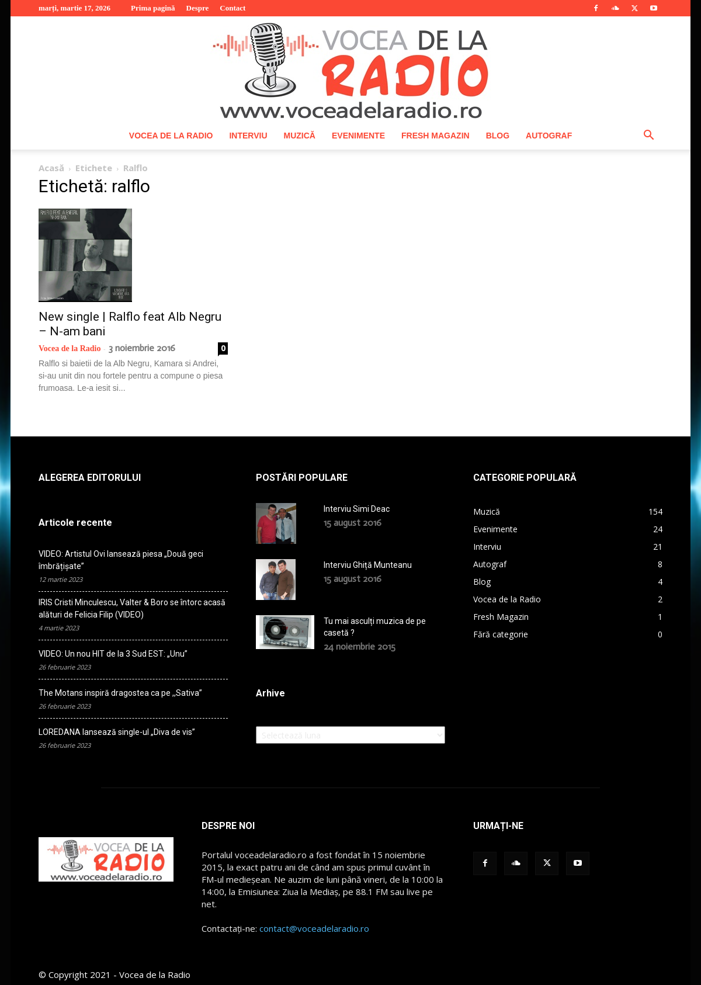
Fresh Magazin (435, 135)
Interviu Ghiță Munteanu (368, 565)
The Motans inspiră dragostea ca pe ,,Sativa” (120, 693)
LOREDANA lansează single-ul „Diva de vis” (117, 732)
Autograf (549, 135)
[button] (648, 136)
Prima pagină (153, 8)
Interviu (248, 135)
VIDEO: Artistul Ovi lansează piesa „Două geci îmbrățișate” (121, 560)
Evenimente (358, 135)
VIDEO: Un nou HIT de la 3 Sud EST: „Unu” (113, 653)
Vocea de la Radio (171, 135)
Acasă (51, 168)
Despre (197, 8)
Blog (497, 135)
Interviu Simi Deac (357, 509)
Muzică (299, 135)
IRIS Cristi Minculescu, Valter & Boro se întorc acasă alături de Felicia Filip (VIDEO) (132, 608)
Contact (232, 8)
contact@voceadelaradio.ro (314, 928)
